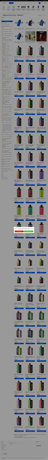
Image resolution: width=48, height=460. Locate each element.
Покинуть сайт (19, 231)
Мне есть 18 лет (28, 231)
